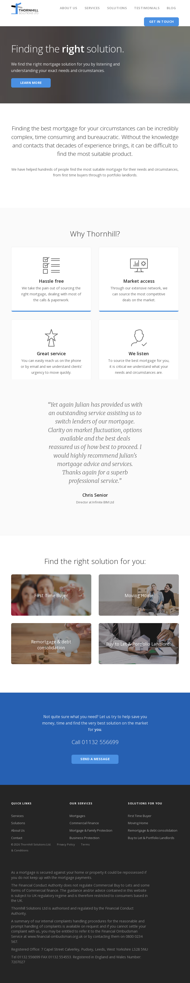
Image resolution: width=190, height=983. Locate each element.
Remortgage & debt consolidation (152, 830)
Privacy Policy (66, 844)
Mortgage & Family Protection (91, 830)
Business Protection (84, 838)
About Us (68, 8)
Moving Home (138, 823)
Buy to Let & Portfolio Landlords (151, 838)
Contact (16, 838)
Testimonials (147, 8)
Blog (171, 8)
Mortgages (77, 816)
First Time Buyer (139, 816)
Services (92, 8)
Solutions (117, 8)
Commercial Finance (84, 823)
